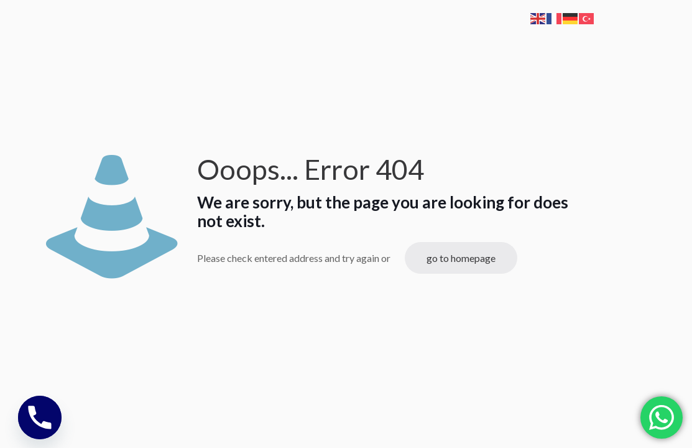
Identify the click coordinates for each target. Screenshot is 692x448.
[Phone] (40, 417)
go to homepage (461, 258)
